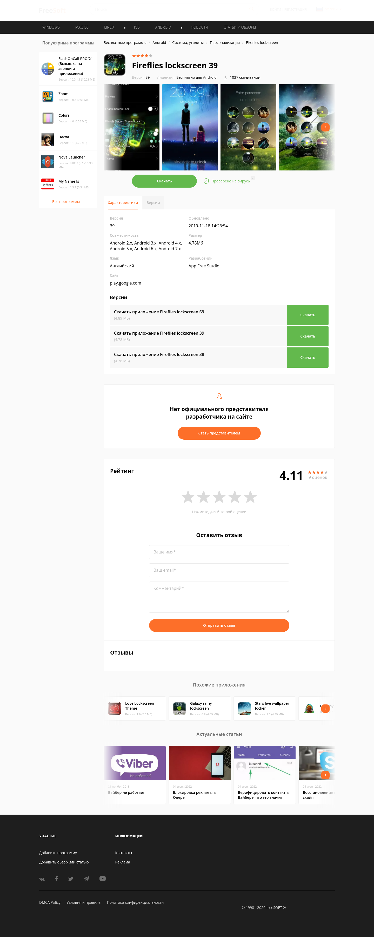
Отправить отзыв (219, 625)
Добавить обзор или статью (64, 862)
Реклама (122, 862)
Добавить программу (58, 852)
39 (141, 77)
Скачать (164, 181)
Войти (275, 9)
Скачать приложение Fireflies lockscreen (159, 312)
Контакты (123, 852)
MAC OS (82, 27)
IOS (137, 27)
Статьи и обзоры (240, 27)
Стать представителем (219, 433)
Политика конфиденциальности (135, 902)
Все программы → (68, 201)
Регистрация (295, 9)
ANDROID (163, 27)
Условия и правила (84, 902)
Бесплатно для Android (196, 77)
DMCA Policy (50, 902)
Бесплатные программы (125, 42)
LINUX (109, 27)
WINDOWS (51, 27)
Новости (199, 27)
